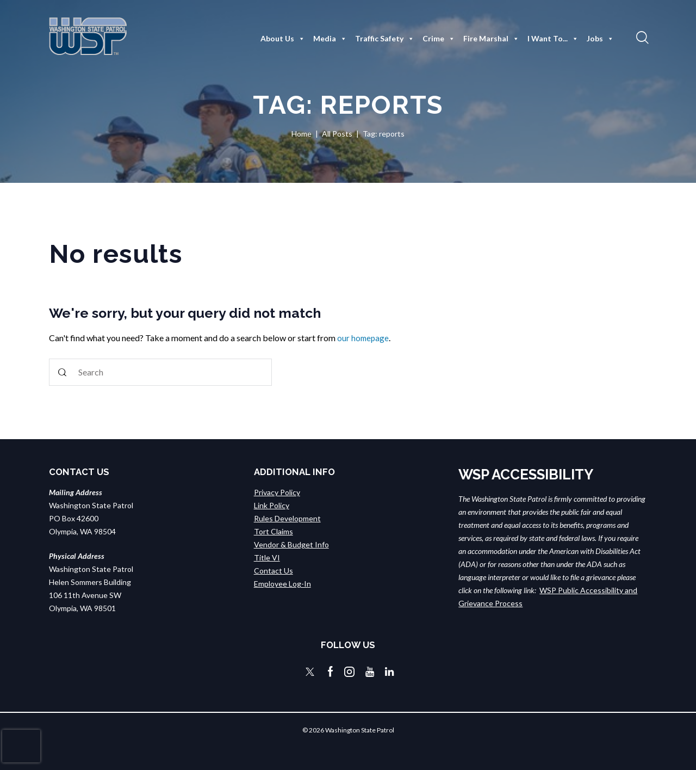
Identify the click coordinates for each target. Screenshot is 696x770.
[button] (641, 37)
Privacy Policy (277, 492)
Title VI (267, 557)
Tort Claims (273, 531)
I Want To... (553, 38)
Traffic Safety (384, 38)
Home (301, 133)
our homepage (363, 337)
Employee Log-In (282, 583)
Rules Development (287, 518)
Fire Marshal (491, 38)
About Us (282, 38)
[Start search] (62, 372)
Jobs (600, 38)
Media (330, 38)
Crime (438, 38)
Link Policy (271, 505)
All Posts (337, 133)
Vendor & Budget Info (291, 544)
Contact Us (273, 570)
